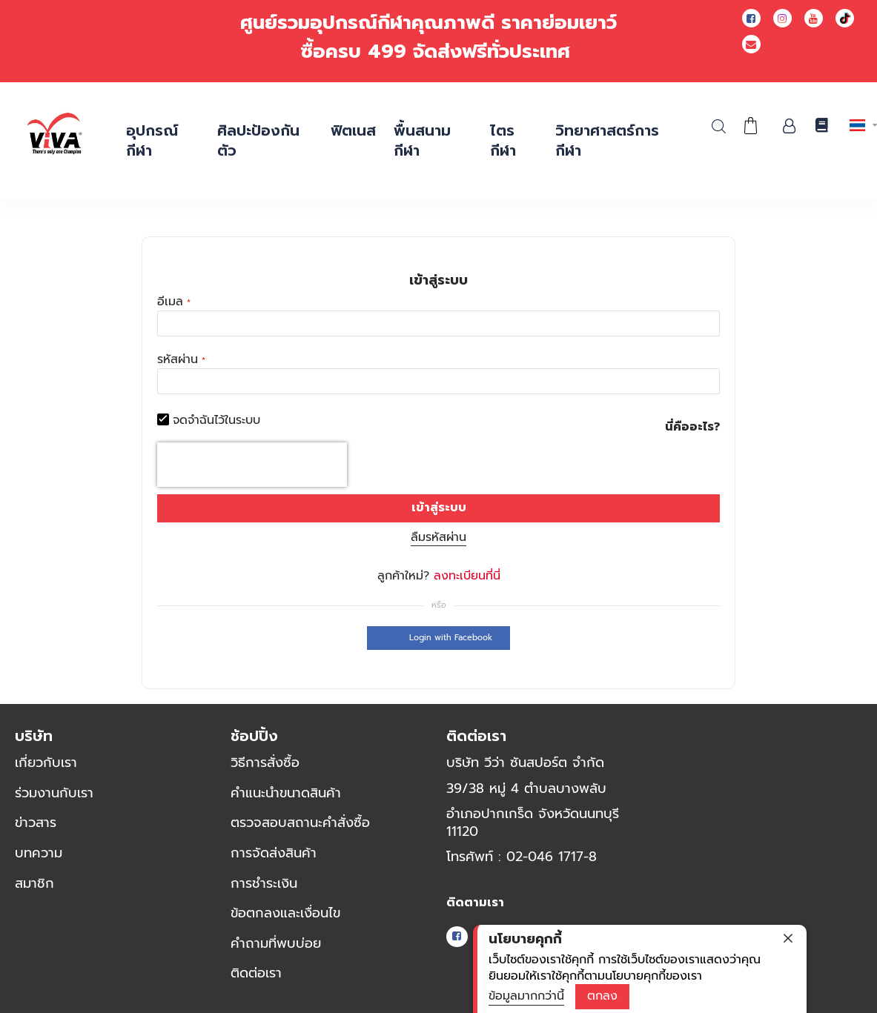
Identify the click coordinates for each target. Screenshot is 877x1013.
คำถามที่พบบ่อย (276, 943)
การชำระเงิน (264, 883)
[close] (788, 938)
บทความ (38, 853)
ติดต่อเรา (256, 973)
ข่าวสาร (35, 822)
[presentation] (252, 464)
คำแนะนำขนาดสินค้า (286, 793)
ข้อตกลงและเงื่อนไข (285, 913)
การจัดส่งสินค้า (274, 853)
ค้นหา (719, 126)
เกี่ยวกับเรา (46, 762)
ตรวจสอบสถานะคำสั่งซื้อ (300, 822)
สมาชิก (34, 883)
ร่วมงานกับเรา (54, 793)
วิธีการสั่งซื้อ (265, 762)
